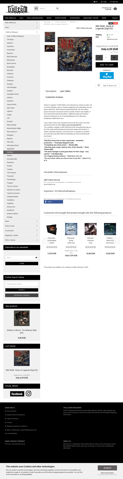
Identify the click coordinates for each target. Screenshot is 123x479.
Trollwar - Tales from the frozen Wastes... (110, 240)
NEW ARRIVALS (10, 18)
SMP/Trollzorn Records (84, 28)
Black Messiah (12, 56)
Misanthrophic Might (14, 128)
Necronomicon (12, 132)
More (104, 18)
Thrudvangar (11, 179)
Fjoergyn (10, 84)
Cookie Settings (12, 433)
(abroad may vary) (112, 39)
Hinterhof (10, 101)
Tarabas (9, 169)
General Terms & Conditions (16, 415)
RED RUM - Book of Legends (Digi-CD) (22, 370)
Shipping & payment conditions (17, 426)
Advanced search (21, 295)
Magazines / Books (90, 18)
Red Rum (10, 152)
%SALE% (115, 18)
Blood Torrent (11, 63)
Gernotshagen (12, 87)
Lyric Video (65, 91)
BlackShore (11, 60)
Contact (9, 422)
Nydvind (9, 138)
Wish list (114, 2)
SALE (21, 18)
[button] (95, 2)
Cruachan (10, 77)
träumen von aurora (13, 190)
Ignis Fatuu (11, 108)
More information (107, 473)
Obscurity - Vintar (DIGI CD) (71, 240)
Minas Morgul (11, 125)
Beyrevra (10, 53)
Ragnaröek (10, 149)
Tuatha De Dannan (13, 193)
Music (49, 18)
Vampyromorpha (12, 196)
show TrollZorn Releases (15, 36)
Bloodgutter (11, 67)
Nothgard (10, 135)
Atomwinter (11, 50)
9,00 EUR (22, 338)
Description (51, 91)
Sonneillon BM (12, 159)
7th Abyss (10, 39)
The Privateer (11, 173)
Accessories (75, 18)
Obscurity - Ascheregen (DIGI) (51, 240)
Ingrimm (10, 111)
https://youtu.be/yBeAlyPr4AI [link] (71, 125)
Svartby (9, 166)
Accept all (107, 468)
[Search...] (36, 8)
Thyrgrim (10, 183)
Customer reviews (54, 97)
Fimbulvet (10, 80)
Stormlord (10, 162)
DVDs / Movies (10, 240)
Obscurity (10, 142)
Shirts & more (60, 18)
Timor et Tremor (12, 186)
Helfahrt (9, 97)
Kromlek (10, 121)
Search (22, 290)
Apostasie (10, 46)
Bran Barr (10, 70)
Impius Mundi (11, 104)
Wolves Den (11, 207)
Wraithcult (10, 210)
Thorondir (10, 176)
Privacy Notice (27, 474)
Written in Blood (12, 214)
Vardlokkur (10, 200)
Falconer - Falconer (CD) (90, 240)
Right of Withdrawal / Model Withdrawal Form (22, 430)
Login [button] (104, 2)
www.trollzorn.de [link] (97, 412)
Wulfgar (9, 217)
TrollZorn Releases (35, 18)
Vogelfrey (10, 203)
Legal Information (12, 418)
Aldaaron (10, 43)
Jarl (8, 118)
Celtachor (10, 74)
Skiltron (9, 155)
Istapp (9, 115)
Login (21, 263)
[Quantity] (107, 57)
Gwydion (10, 91)
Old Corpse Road (12, 145)
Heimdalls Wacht (13, 94)
